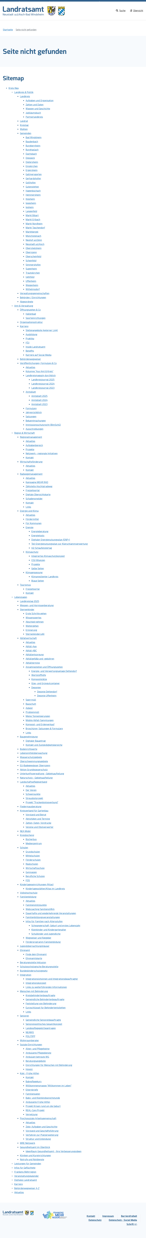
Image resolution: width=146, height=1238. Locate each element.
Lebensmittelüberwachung (33, 753)
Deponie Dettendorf (47, 691)
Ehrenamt (25, 950)
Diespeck (30, 158)
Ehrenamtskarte (34, 958)
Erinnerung (31, 630)
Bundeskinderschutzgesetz (33, 970)
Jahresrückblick (34, 412)
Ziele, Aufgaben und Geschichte (41, 1126)
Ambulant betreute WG (37, 1057)
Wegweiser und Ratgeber (38, 938)
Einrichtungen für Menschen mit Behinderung (49, 1065)
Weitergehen (32, 626)
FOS (28, 880)
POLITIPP (30, 1036)
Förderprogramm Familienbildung (43, 942)
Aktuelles (30, 367)
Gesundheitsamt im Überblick (35, 1147)
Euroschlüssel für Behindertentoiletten (46, 1007)
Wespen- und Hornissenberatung (37, 605)
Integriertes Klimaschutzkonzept (48, 556)
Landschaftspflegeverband (33, 782)
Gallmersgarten (34, 174)
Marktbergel (32, 231)
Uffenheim (31, 281)
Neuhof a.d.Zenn (34, 240)
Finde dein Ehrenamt (36, 954)
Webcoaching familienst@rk (40, 909)
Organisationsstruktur (31, 322)
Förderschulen (33, 860)
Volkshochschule (28, 892)
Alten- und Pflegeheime (37, 1048)
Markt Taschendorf (35, 227)
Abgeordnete (26, 301)
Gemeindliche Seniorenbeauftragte (43, 1020)
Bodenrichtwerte (28, 749)
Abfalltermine (33, 663)
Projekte (30, 449)
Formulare (31, 408)
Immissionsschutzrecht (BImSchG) (43, 425)
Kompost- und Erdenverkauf (40, 724)
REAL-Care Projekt (35, 1110)
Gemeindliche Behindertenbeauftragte (45, 999)
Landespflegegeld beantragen (41, 1028)
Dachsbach (31, 154)
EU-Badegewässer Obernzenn (35, 765)
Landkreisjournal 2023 (42, 388)
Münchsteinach (33, 236)
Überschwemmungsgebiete (34, 761)
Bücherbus (31, 839)
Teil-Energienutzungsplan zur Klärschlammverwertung (59, 544)
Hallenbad (31, 314)
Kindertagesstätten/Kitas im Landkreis (45, 888)
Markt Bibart (32, 215)
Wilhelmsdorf (33, 289)
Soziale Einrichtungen (31, 1044)
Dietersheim (32, 162)
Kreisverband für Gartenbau (34, 810)
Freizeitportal (33, 490)
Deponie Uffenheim (46, 695)
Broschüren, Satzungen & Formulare (44, 728)
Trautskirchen (33, 273)
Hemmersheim (33, 195)
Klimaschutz (32, 552)
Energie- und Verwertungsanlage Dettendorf (54, 671)
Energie (29, 527)
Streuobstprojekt (34, 798)
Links (28, 507)
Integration (25, 975)
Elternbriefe (32, 1089)
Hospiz (29, 1069)
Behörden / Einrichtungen (33, 297)
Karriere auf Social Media (38, 355)
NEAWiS (30, 1032)
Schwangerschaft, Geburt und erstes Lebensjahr (55, 925)
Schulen (24, 847)
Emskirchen (32, 166)
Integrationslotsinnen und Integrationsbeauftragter (52, 979)
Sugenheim (31, 268)
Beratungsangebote (36, 1061)
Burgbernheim (33, 145)
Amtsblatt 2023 (39, 404)
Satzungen (31, 416)
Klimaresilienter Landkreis (44, 576)
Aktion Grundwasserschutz (34, 769)
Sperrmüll (31, 699)
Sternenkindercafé (35, 634)
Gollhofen (31, 182)
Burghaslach (32, 149)
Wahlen (24, 129)
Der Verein (31, 790)
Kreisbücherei (27, 835)
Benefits (30, 351)
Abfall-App (31, 646)
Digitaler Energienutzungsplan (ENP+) (50, 539)
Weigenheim (32, 285)
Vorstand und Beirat (36, 814)
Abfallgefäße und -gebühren (40, 658)
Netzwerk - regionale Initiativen (42, 453)
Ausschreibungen (34, 429)
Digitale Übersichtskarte (38, 494)
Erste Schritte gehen (36, 613)
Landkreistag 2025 (29, 601)
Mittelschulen (33, 855)
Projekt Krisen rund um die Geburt (43, 1106)
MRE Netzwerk (27, 1143)
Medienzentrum (34, 843)
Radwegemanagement (31, 474)
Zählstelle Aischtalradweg (39, 486)
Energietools (37, 535)
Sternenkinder (27, 609)
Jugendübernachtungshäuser (34, 946)
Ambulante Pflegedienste (38, 1053)
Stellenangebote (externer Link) (42, 330)
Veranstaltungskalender (26, 1176)
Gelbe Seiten (37, 568)
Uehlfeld (30, 277)
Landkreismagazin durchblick (41, 375)
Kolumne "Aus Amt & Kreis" (39, 371)
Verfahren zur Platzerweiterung (42, 1135)
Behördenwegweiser (30, 359)
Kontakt (30, 457)
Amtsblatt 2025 (39, 396)
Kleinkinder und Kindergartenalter (48, 929)
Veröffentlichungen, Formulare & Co (38, 363)
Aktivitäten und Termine (38, 818)
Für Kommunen (33, 523)
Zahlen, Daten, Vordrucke (38, 823)
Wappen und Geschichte (38, 108)
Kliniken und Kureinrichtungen (35, 1155)
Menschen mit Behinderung (34, 991)
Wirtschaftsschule (35, 868)
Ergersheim (31, 170)
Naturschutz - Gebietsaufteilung (36, 777)
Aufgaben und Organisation (39, 100)
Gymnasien (31, 872)
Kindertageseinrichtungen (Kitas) (37, 884)
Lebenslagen (20, 597)
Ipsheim (30, 207)
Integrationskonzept (36, 983)
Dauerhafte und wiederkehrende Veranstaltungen (51, 913)
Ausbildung (31, 334)
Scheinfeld (31, 260)
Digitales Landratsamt (25, 1180)
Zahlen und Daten (34, 104)
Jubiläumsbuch (33, 112)
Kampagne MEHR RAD (37, 482)
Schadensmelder (34, 498)
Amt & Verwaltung (23, 305)
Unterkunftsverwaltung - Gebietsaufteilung (42, 773)
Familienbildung (28, 896)
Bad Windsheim (33, 137)
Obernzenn (31, 252)
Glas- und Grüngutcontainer (45, 683)
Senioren (24, 1015)
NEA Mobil (25, 831)
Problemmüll (32, 712)
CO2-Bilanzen (38, 560)
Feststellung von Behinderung (41, 1003)
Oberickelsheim (33, 248)
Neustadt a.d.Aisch (35, 244)
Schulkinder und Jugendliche (45, 934)
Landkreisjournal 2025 (42, 379)
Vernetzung (31, 1114)
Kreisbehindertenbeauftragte (40, 995)
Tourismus (25, 585)
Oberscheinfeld (33, 256)
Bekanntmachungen (36, 420)
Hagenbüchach (33, 190)
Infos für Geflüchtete (24, 1167)
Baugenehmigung (29, 736)
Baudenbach (32, 141)
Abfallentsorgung (35, 654)
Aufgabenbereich (34, 445)
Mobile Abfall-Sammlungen (40, 720)
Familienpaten (33, 1094)
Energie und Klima (29, 511)
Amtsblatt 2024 (39, 400)
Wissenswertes (33, 617)
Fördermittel (32, 519)
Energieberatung (39, 531)
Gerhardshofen (33, 178)
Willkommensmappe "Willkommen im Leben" (48, 1085)
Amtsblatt (31, 392)
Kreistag (24, 125)
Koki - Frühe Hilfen (29, 1073)
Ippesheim (31, 203)
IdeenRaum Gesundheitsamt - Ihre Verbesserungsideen (53, 1151)
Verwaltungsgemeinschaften (34, 293)
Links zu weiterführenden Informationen (46, 987)
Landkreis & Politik (23, 92)
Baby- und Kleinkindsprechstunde (43, 1098)
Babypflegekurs (33, 1081)
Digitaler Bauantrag (36, 741)
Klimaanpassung (34, 572)
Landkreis (25, 96)
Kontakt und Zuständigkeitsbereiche (44, 745)
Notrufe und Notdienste (32, 1159)
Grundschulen (33, 851)
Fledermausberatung (30, 806)
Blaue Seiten (37, 580)
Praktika (30, 338)
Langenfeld (31, 211)
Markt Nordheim (34, 223)
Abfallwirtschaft (28, 638)
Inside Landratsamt (35, 347)
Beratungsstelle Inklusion (33, 962)
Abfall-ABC (31, 650)
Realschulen (32, 864)
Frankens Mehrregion (25, 1172)
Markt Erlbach (33, 219)
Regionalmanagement (31, 437)
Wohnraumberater (29, 1040)
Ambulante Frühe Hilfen (38, 1102)
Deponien (36, 687)
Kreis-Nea (14, 88)
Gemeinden (25, 133)
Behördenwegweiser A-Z (26, 1188)
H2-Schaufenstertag (41, 548)
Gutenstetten (32, 186)
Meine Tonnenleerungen (38, 716)
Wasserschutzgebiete (31, 757)
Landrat (24, 121)
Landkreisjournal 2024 (42, 383)
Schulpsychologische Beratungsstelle (39, 966)
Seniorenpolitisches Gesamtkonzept (44, 1024)
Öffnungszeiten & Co (30, 309)
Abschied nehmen (35, 621)
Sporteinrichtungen (35, 318)
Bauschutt (31, 704)
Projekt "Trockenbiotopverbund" (42, 802)
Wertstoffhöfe (38, 675)
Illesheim (30, 199)
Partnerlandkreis (34, 117)
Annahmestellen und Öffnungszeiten (44, 667)
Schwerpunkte (33, 794)
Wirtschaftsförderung (31, 461)
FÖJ (27, 342)
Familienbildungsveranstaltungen (43, 917)
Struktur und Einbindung (38, 1139)
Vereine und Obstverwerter (39, 827)
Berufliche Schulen (35, 876)
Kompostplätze (39, 679)
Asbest (29, 708)
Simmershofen (33, 264)
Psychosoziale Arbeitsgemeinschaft (38, 1118)
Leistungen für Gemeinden (27, 1163)
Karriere (24, 326)
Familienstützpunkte (36, 905)
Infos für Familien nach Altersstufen (44, 921)
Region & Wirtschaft (24, 433)
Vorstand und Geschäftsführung (42, 1131)
